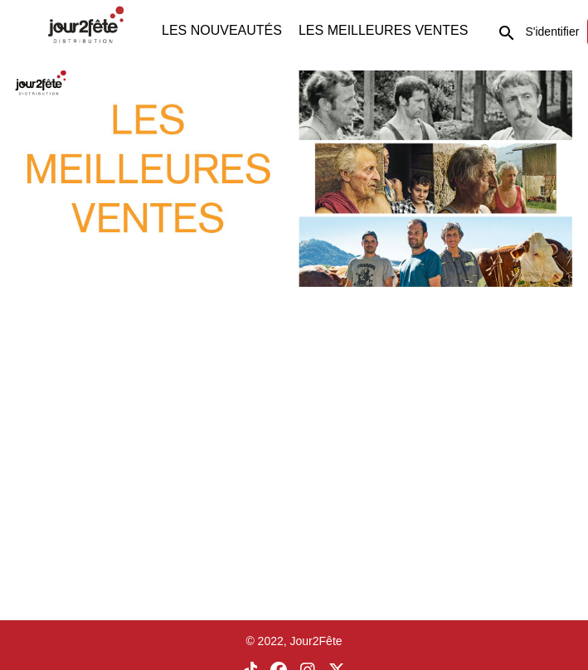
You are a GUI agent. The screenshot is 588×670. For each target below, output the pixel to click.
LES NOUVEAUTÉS (222, 30)
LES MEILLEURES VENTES (384, 30)
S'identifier (552, 31)
